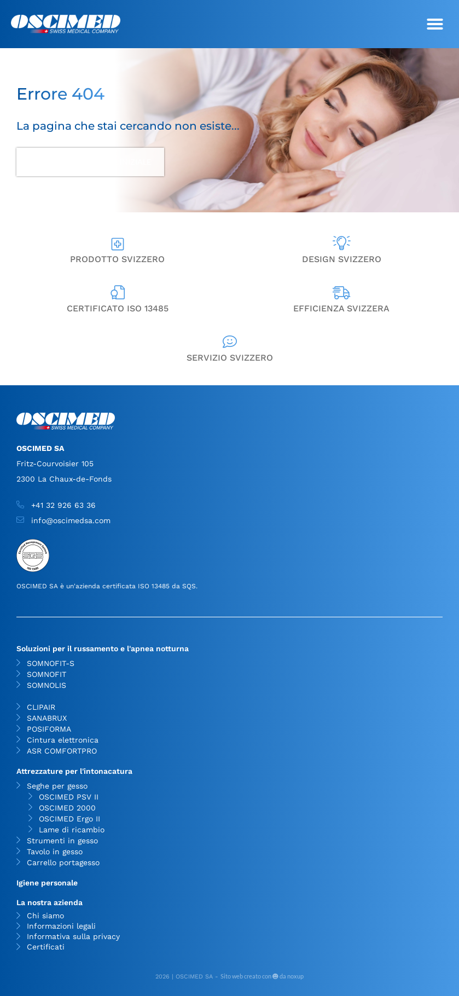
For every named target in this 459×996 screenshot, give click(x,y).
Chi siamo (45, 916)
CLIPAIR (41, 707)
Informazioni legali (61, 926)
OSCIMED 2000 (67, 807)
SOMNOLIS (46, 685)
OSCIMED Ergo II (69, 818)
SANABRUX (47, 718)
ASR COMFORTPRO (62, 750)
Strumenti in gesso (62, 840)
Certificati (46, 947)
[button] (435, 24)
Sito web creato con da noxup (262, 976)
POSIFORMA (49, 729)
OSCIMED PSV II (68, 796)
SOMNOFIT (46, 674)
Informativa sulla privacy (73, 937)
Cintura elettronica (62, 740)
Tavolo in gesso (55, 851)
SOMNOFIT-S (50, 663)
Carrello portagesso (63, 862)
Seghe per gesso (60, 785)
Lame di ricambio (71, 829)
